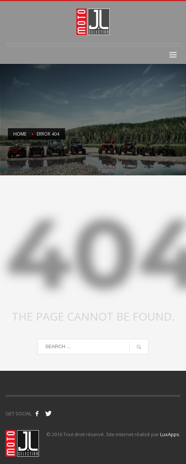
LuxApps (169, 434)
